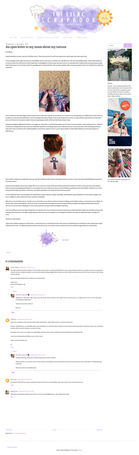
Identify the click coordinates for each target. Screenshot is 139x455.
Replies (15, 291)
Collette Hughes (14, 267)
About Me (13, 37)
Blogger (80, 450)
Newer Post (9, 430)
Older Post (100, 430)
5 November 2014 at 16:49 (37, 295)
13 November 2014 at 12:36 (37, 355)
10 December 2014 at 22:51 (24, 379)
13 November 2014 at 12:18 (24, 319)
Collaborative (81, 37)
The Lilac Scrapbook (21, 295)
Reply (12, 287)
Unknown (13, 319)
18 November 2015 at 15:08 (26, 391)
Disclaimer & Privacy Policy (48, 37)
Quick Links (67, 37)
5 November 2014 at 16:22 (27, 267)
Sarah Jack (13, 379)
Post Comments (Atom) (19, 433)
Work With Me (27, 37)
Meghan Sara (14, 391)
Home (54, 430)
